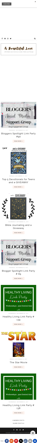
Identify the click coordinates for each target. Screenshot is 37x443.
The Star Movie (18, 362)
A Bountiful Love (14, 432)
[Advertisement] (18, 18)
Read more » (18, 141)
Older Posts (18, 423)
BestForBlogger (27, 432)
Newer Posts (19, 420)
